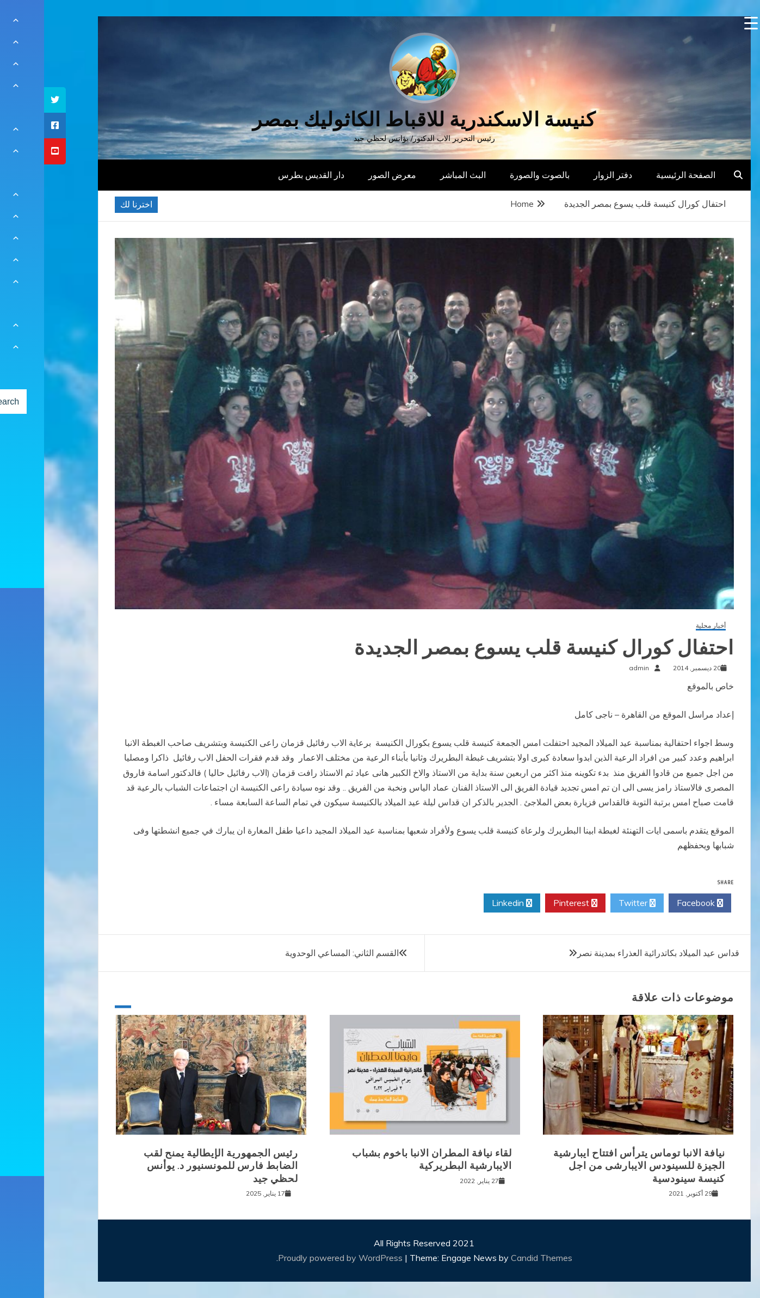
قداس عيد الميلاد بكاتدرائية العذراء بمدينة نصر (614, 952)
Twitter (592, 903)
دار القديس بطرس (267, 174)
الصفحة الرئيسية (641, 174)
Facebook (656, 903)
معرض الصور (348, 174)
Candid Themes (497, 1257)
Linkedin (468, 903)
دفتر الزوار (568, 174)
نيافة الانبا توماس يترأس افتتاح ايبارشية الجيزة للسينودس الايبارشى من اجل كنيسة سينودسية (595, 1166)
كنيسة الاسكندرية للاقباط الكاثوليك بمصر (380, 119)
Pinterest (531, 903)
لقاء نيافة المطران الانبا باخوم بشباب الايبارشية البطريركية (388, 1159)
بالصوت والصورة (496, 174)
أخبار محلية (667, 625)
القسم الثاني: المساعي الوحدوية (298, 952)
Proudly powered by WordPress (297, 1257)
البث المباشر (419, 174)
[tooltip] (11, 100)
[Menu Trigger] (707, 23)
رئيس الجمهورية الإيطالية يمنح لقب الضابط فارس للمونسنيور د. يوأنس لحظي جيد (177, 1166)
